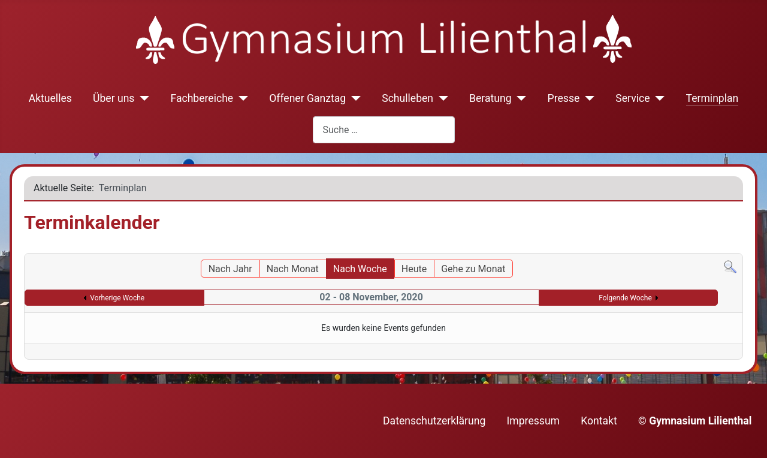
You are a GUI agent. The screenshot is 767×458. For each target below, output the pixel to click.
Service (632, 98)
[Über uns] (141, 98)
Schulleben (407, 98)
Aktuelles (50, 98)
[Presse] (586, 98)
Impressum (533, 421)
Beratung (490, 98)
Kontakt (599, 421)
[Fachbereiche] (240, 98)
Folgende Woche (625, 298)
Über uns (113, 98)
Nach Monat (293, 269)
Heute (414, 269)
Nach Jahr (230, 269)
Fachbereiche (201, 98)
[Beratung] (519, 98)
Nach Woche (360, 269)
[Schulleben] (440, 98)
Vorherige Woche (117, 298)
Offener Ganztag (307, 98)
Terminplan (712, 98)
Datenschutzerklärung (434, 421)
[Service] (657, 98)
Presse (564, 98)
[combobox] (384, 129)
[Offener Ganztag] (353, 98)
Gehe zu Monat (473, 269)
